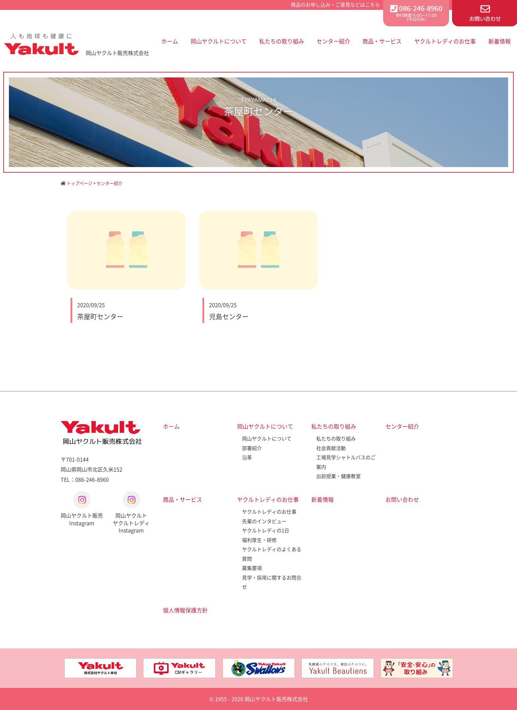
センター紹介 (333, 41)
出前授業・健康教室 (338, 476)
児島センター (229, 316)
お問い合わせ (402, 499)
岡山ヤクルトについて (219, 41)
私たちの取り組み (281, 41)
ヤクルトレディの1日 (265, 530)
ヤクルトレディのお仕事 (445, 41)
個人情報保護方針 (185, 610)
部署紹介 (252, 448)
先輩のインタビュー (264, 521)
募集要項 (252, 568)
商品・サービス (382, 41)
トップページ (76, 183)
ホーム (169, 41)
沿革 (247, 457)
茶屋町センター (100, 316)
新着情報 (499, 41)
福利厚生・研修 (259, 540)
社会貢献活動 (331, 448)
